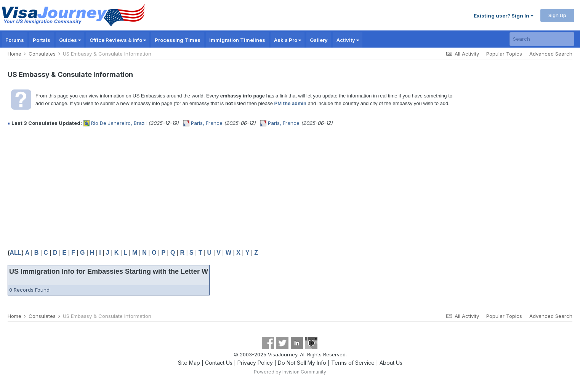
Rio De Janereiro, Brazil (119, 123)
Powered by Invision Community (290, 372)
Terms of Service (353, 362)
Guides (70, 40)
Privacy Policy (255, 362)
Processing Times (177, 40)
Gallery (319, 40)
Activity (347, 40)
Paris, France (207, 123)
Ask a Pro (287, 40)
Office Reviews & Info (118, 40)
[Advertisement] (146, 187)
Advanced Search (550, 54)
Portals (41, 40)
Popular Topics (504, 54)
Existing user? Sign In (504, 16)
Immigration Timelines (237, 40)
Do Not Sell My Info (302, 362)
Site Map (189, 362)
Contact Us (218, 362)
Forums (14, 40)
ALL (15, 252)
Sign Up (557, 15)
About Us (391, 362)
